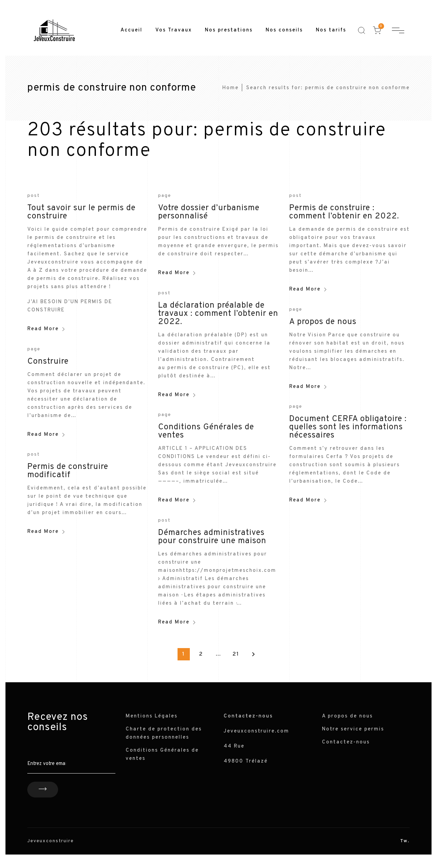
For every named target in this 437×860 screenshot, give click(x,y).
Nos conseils (284, 30)
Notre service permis (353, 729)
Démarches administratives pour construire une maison (212, 537)
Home (230, 88)
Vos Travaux (173, 30)
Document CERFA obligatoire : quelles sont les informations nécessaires (348, 427)
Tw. (405, 841)
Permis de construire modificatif (67, 471)
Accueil (131, 30)
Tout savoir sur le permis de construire (81, 212)
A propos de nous (322, 322)
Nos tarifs (331, 30)
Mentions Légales (152, 716)
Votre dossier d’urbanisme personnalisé (208, 212)
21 (235, 654)
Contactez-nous (346, 742)
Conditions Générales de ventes (206, 431)
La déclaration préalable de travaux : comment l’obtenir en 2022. (218, 313)
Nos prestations (229, 30)
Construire (48, 362)
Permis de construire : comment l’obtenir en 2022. (344, 212)
